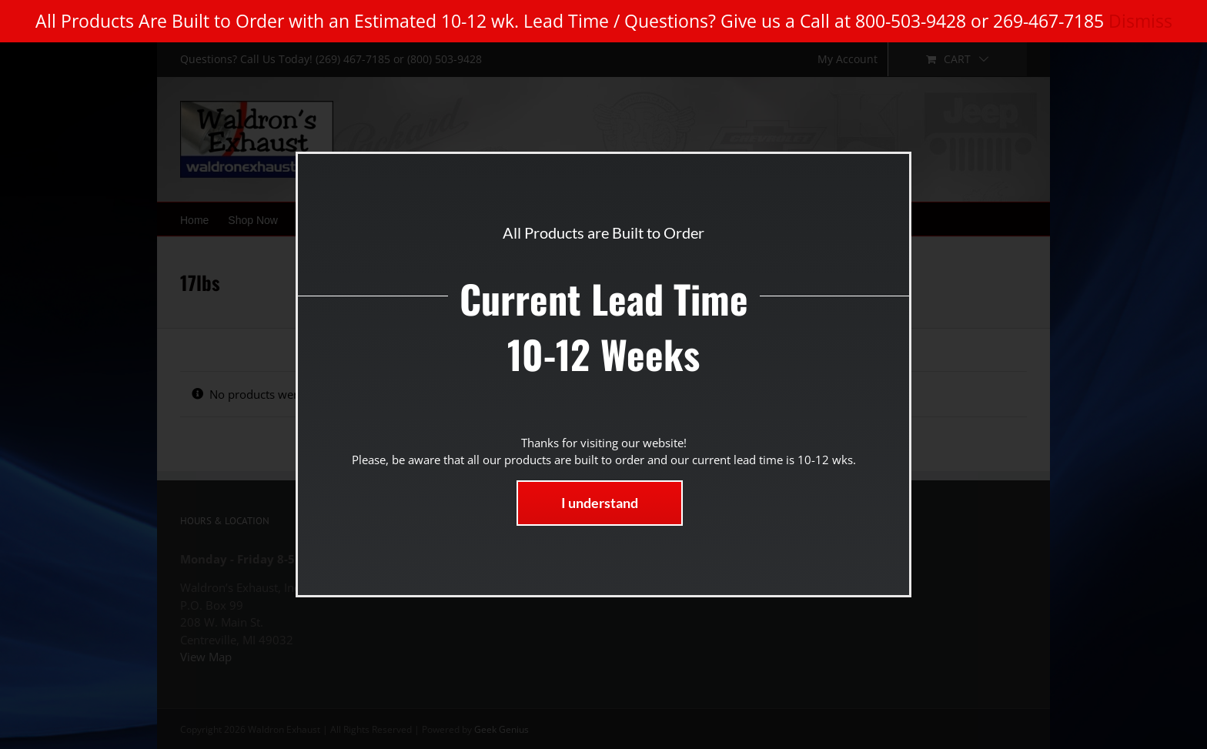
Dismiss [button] (1140, 20)
